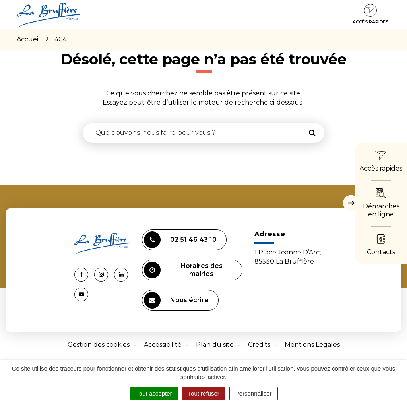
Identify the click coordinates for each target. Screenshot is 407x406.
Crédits (259, 344)
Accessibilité (163, 344)
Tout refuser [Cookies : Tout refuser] (203, 393)
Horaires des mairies (183, 270)
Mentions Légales (312, 344)
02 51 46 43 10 (180, 239)
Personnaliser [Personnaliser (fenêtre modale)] (253, 393)
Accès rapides (370, 14)
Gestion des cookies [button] (99, 344)
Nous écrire (176, 300)
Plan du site (215, 344)
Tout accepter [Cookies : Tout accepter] (154, 393)
